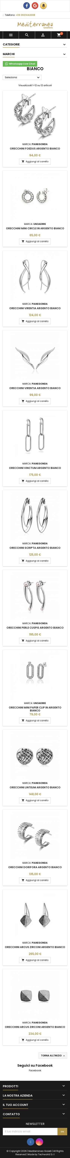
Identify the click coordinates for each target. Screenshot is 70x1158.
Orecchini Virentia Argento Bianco (35, 308)
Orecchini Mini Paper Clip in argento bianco (35, 709)
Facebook (35, 1070)
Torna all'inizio (53, 1055)
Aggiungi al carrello (35, 161)
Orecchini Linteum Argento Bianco (35, 787)
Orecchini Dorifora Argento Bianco (35, 867)
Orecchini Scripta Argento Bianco (35, 548)
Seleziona (23, 77)
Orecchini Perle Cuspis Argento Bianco (35, 628)
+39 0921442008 (25, 15)
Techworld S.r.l (46, 1154)
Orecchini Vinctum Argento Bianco (35, 468)
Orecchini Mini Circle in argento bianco (35, 228)
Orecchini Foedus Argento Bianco (35, 148)
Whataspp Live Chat (20, 64)
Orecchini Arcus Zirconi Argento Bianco (35, 947)
